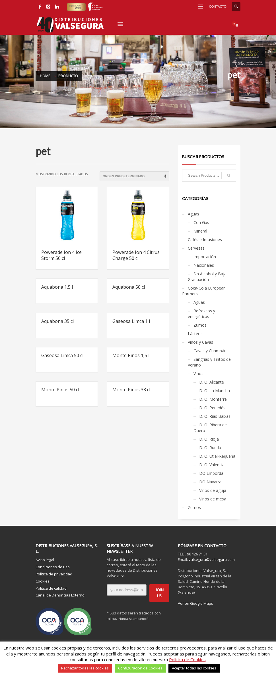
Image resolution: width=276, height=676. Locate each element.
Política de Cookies (187, 659)
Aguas (193, 214)
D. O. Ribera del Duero (210, 427)
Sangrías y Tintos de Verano (209, 362)
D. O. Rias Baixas (214, 416)
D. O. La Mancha (214, 390)
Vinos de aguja (212, 490)
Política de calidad (51, 588)
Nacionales (203, 265)
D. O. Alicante (211, 382)
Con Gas (201, 222)
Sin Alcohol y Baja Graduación (207, 276)
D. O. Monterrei (213, 399)
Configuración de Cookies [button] (140, 668)
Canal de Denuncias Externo (60, 595)
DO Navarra (210, 481)
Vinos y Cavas (200, 342)
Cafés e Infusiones (205, 239)
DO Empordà (211, 473)
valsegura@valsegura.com (212, 559)
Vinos (198, 373)
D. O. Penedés (212, 407)
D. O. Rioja (209, 439)
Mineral (200, 231)
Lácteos (195, 333)
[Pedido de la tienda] (134, 176)
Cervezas (196, 248)
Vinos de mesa (212, 499)
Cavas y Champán (209, 350)
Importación (204, 256)
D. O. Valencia (211, 464)
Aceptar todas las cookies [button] (194, 668)
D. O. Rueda (210, 447)
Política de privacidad (54, 574)
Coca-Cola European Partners (204, 290)
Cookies (43, 581)
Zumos (200, 325)
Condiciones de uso (53, 566)
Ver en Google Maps (195, 603)
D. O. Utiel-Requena (217, 456)
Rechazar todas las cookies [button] (85, 668)
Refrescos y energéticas (201, 313)
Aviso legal (45, 559)
